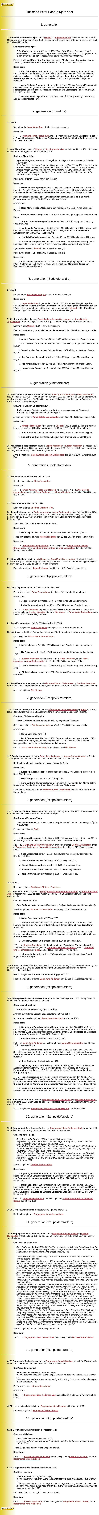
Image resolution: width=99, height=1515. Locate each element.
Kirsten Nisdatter (73, 446)
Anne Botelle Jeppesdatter (46, 417)
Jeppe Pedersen (54, 446)
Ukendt (47, 38)
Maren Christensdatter (75, 756)
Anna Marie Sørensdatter (63, 559)
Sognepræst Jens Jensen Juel (57, 1099)
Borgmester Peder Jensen (65, 1234)
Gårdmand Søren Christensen (59, 683)
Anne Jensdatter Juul (52, 1018)
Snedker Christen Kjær (63, 394)
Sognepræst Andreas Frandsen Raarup (59, 891)
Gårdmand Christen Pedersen (63, 709)
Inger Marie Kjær (63, 38)
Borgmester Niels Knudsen (54, 1406)
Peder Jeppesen (42, 512)
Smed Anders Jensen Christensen (54, 319)
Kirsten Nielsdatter (41, 1386)
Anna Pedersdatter (62, 512)
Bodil (83, 709)
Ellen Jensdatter (85, 394)
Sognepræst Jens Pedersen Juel (66, 1128)
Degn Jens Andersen (50, 756)
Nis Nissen (42, 559)
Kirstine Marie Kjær (55, 149)
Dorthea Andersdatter (85, 1099)
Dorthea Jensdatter (86, 683)
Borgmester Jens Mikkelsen (59, 1361)
